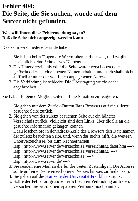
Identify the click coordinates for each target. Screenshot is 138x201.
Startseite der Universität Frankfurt (76, 176)
